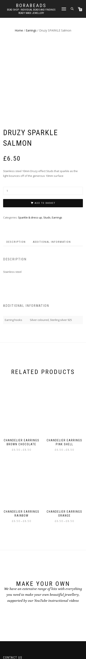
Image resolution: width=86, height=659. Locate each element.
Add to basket (45, 128)
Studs (47, 142)
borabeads (31, 5)
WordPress (54, 646)
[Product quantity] (43, 116)
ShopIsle (31, 646)
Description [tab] (16, 167)
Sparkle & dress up (30, 142)
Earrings (31, 30)
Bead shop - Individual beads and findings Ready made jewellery (31, 11)
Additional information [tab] (52, 167)
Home (19, 30)
